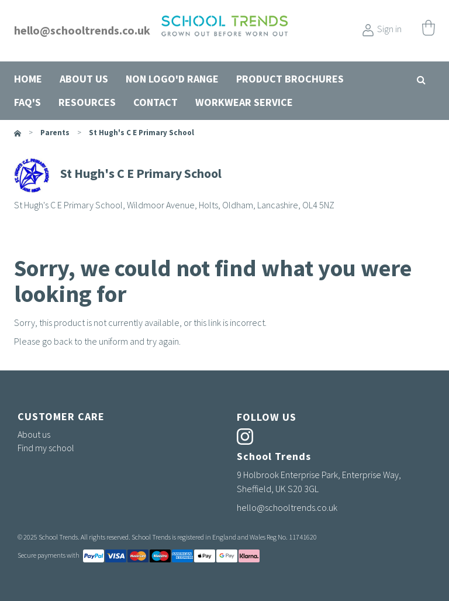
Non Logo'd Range (172, 78)
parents (55, 133)
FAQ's (27, 102)
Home (28, 78)
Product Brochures (290, 78)
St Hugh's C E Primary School (141, 133)
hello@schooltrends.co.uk (82, 30)
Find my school (46, 448)
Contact (155, 102)
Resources (87, 102)
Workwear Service (244, 102)
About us (84, 78)
